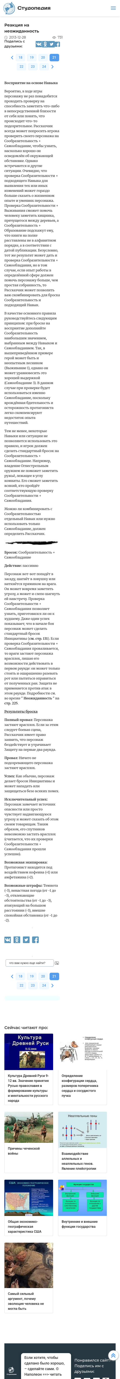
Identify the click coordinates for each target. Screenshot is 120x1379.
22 (21, 67)
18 (20, 57)
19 (32, 57)
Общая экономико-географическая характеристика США (24, 1227)
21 (54, 57)
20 (43, 57)
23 (33, 67)
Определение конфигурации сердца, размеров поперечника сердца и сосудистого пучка (80, 1086)
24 (44, 67)
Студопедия (27, 8)
